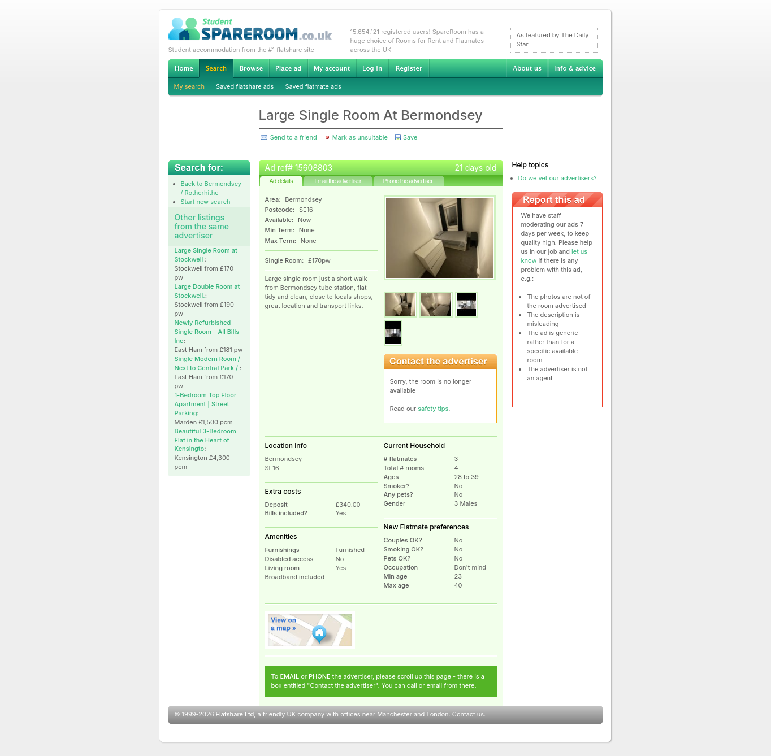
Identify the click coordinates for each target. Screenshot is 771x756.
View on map (310, 630)
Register (409, 68)
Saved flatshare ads (245, 86)
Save (410, 137)
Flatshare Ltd (235, 714)
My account (331, 68)
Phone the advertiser (407, 181)
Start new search (206, 202)
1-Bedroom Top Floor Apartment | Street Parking (206, 404)
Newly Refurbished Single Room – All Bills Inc (207, 332)
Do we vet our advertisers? (557, 178)
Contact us (468, 714)
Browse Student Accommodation (251, 68)
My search (189, 86)
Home (183, 68)
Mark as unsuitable (360, 137)
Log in (372, 68)
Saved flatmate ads (313, 86)
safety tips (433, 408)
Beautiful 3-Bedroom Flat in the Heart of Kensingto (205, 440)
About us (527, 68)
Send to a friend (293, 137)
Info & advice (575, 68)
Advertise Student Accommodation (288, 68)
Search (216, 68)
